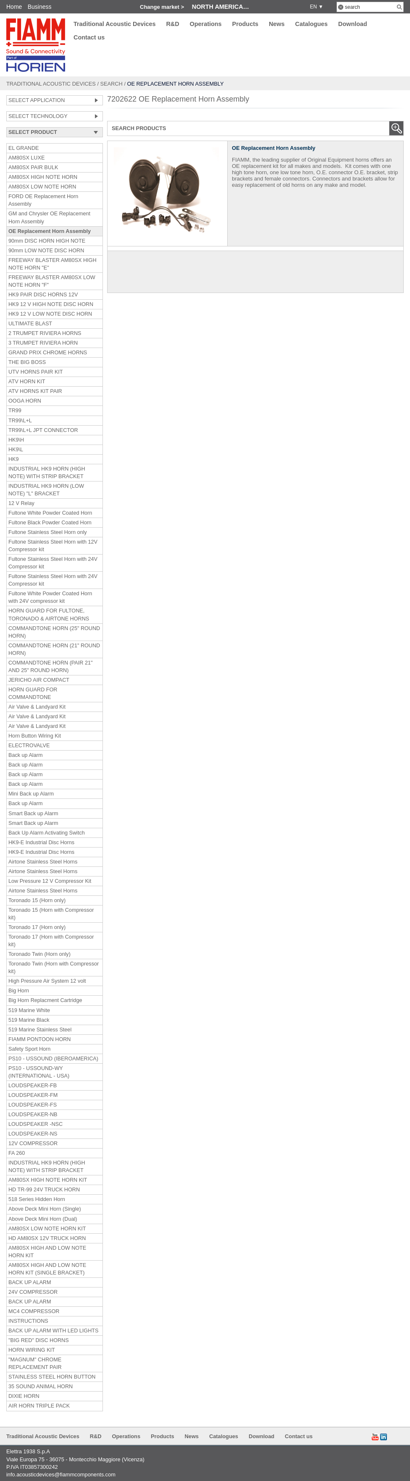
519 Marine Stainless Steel (39, 1030)
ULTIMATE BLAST (30, 324)
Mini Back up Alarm (31, 794)
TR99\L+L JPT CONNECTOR (43, 430)
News (277, 24)
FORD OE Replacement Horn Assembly (43, 200)
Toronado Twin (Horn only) (39, 954)
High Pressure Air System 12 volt (47, 981)
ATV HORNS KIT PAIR (35, 391)
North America (217, 6)
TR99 (14, 410)
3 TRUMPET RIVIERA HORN (43, 343)
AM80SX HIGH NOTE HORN (42, 177)
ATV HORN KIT (26, 382)
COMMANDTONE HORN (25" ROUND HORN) (54, 632)
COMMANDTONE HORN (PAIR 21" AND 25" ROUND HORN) (50, 666)
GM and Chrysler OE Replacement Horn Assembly (49, 217)
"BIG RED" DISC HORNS (38, 1340)
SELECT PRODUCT (32, 132)
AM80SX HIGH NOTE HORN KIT (47, 1180)
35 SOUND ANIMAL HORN (40, 1386)
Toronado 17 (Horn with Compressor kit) (51, 940)
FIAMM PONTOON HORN (39, 1039)
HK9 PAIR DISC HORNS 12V (43, 295)
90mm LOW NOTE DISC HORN (46, 251)
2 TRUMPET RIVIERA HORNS (44, 333)
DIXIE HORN (23, 1396)
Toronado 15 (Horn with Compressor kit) (51, 914)
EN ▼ (315, 7)
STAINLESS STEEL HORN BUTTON (51, 1377)
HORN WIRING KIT (31, 1350)
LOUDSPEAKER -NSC (35, 1124)
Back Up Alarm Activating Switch (46, 833)
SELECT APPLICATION (36, 100)
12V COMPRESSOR (33, 1143)
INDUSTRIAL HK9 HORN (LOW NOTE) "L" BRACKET (46, 490)
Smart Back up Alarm (33, 813)
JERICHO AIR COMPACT (38, 680)
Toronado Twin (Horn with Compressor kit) (53, 967)
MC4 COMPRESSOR (33, 1311)
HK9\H (16, 440)
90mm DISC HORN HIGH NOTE (46, 241)
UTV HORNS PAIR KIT (35, 372)
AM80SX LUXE (26, 158)
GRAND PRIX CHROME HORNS (47, 353)
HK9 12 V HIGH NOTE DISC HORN (50, 304)
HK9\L (15, 450)
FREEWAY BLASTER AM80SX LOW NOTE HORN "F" (51, 281)
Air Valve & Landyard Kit (37, 707)
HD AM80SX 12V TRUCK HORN (47, 1238)
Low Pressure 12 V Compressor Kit (49, 881)
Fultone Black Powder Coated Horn (50, 523)
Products (245, 24)
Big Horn (18, 991)
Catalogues (311, 24)
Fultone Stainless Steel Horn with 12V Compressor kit (52, 545)
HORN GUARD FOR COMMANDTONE (32, 693)
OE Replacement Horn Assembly (49, 231)
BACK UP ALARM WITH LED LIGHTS (53, 1331)
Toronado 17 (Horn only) (37, 927)
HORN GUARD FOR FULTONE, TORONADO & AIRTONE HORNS (48, 614)
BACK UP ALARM (29, 1282)
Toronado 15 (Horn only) (37, 900)
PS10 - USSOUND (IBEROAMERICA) (53, 1059)
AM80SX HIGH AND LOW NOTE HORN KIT (47, 1252)
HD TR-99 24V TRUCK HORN (44, 1190)
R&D (172, 24)
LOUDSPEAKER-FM (33, 1095)
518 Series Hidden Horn (36, 1199)
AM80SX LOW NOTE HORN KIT (47, 1229)
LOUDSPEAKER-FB (32, 1086)
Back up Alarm (25, 755)
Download (352, 24)
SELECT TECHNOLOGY (38, 116)
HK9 (13, 459)
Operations (206, 24)
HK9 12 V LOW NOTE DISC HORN (50, 314)
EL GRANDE (23, 148)
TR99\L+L (20, 421)
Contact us (89, 37)
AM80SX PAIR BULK (33, 167)
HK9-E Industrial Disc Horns (41, 842)
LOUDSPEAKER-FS (32, 1105)
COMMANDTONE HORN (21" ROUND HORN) (54, 649)
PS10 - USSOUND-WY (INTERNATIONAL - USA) (38, 1072)
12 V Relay (21, 503)
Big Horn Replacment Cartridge (45, 1000)
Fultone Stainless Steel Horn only (47, 532)
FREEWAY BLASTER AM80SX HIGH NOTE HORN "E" (52, 264)
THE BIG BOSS (27, 362)
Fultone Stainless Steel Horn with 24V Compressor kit (52, 563)
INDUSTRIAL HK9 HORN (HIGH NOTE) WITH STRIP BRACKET (46, 472)
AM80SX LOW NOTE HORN (42, 187)
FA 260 (16, 1153)
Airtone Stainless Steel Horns (42, 862)
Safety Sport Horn (29, 1049)
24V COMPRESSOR (33, 1292)
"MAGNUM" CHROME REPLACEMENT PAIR (35, 1363)
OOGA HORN (24, 401)
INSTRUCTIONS (28, 1321)
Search (111, 84)
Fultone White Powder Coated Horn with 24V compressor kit (50, 597)
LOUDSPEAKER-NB (32, 1114)
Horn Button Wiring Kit (34, 736)
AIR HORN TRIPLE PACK (39, 1406)
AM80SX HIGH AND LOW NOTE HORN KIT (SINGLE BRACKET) (47, 1269)
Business (40, 6)
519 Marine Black (29, 1020)
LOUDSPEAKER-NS (32, 1134)
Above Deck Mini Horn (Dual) (42, 1219)
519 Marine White (29, 1010)
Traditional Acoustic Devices (114, 24)
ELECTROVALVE (29, 745)
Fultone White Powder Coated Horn (50, 513)
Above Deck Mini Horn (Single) (44, 1209)
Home (14, 6)
